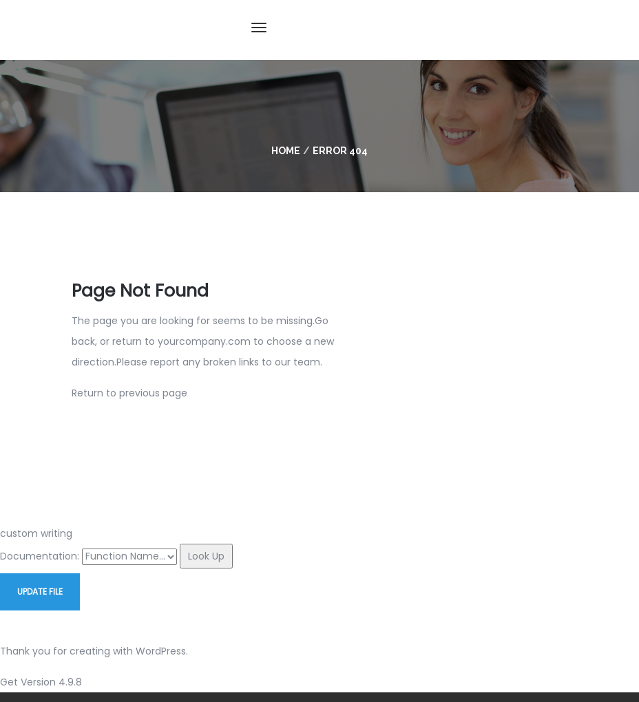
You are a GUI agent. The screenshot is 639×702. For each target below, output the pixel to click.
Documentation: (39, 556)
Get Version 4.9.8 (41, 682)
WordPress (161, 651)
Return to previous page (129, 393)
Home (285, 150)
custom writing (36, 533)
